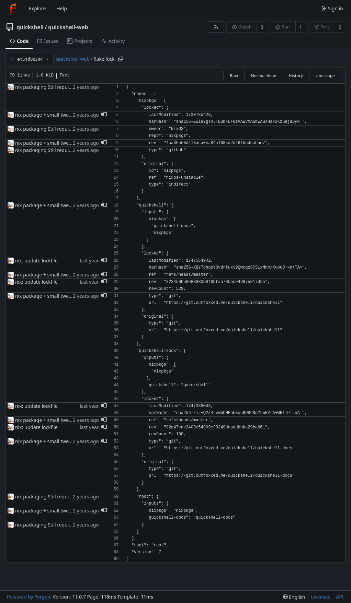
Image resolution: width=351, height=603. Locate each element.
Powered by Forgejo (29, 596)
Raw (234, 76)
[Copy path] (120, 59)
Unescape (325, 76)
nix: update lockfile (36, 260)
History (295, 76)
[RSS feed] (216, 27)
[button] (104, 114)
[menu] (294, 597)
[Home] (13, 8)
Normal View (263, 76)
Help (61, 8)
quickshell (30, 27)
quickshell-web (68, 27)
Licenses (320, 596)
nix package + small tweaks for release (58, 114)
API (339, 596)
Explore (37, 8)
